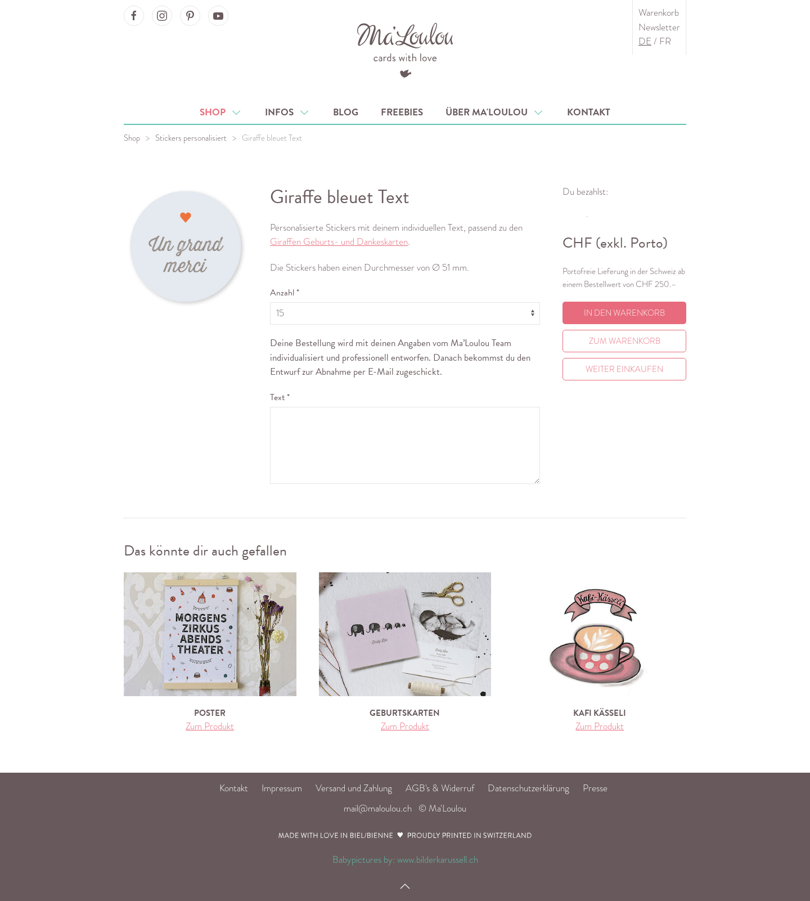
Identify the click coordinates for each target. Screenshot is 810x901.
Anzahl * (284, 292)
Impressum (282, 788)
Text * (280, 397)
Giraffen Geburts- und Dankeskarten (339, 242)
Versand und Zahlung (354, 788)
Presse (595, 788)
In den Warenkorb (624, 313)
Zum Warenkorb (624, 341)
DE (644, 41)
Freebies (402, 112)
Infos (287, 112)
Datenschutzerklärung (528, 788)
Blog (345, 112)
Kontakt (588, 112)
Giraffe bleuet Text (272, 138)
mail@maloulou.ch (378, 808)
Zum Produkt (210, 726)
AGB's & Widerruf (440, 788)
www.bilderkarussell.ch (437, 860)
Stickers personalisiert (191, 138)
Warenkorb (658, 13)
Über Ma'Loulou (495, 112)
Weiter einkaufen (624, 369)
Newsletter (659, 27)
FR (665, 41)
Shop (221, 112)
